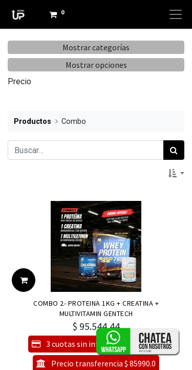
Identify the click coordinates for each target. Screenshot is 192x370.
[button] (176, 173)
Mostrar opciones (96, 65)
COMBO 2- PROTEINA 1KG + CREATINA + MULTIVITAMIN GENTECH (96, 308)
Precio (19, 81)
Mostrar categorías (96, 47)
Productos (32, 121)
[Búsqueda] (173, 150)
